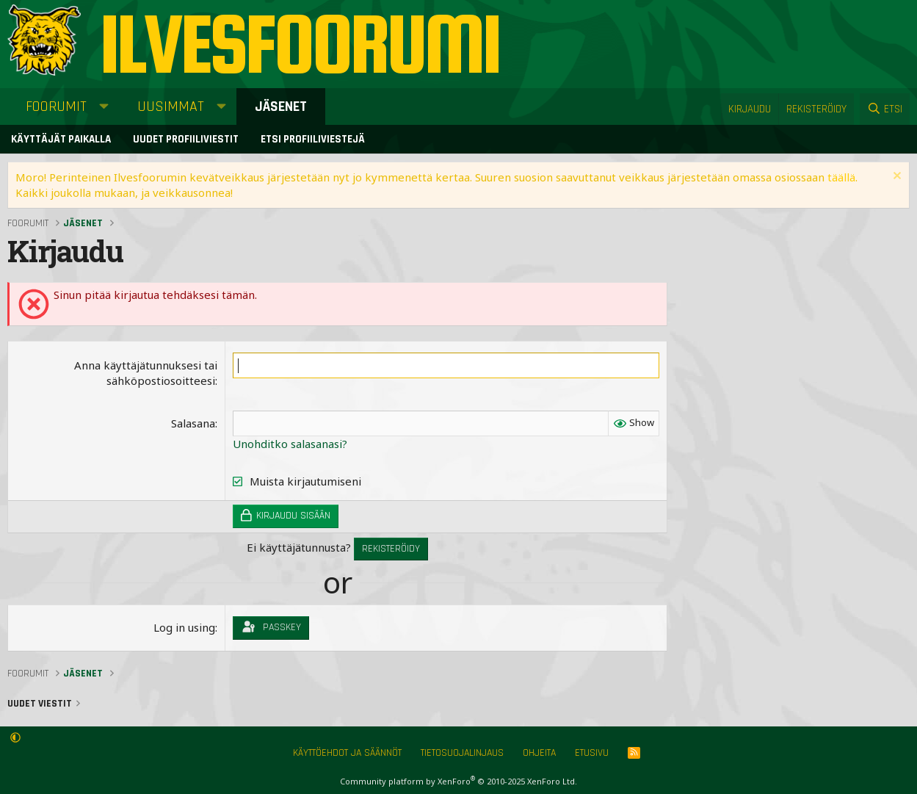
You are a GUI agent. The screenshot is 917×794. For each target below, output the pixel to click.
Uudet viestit (39, 703)
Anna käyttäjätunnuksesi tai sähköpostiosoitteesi (145, 373)
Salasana (193, 423)
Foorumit (56, 106)
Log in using (184, 627)
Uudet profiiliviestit (186, 139)
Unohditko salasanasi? (290, 443)
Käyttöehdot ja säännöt (347, 752)
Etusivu (592, 752)
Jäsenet (281, 106)
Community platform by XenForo (458, 781)
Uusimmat (170, 106)
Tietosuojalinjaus (462, 752)
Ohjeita (539, 752)
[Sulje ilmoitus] (895, 177)
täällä (841, 177)
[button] (104, 106)
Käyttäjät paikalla (61, 139)
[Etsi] (885, 109)
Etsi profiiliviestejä (313, 139)
